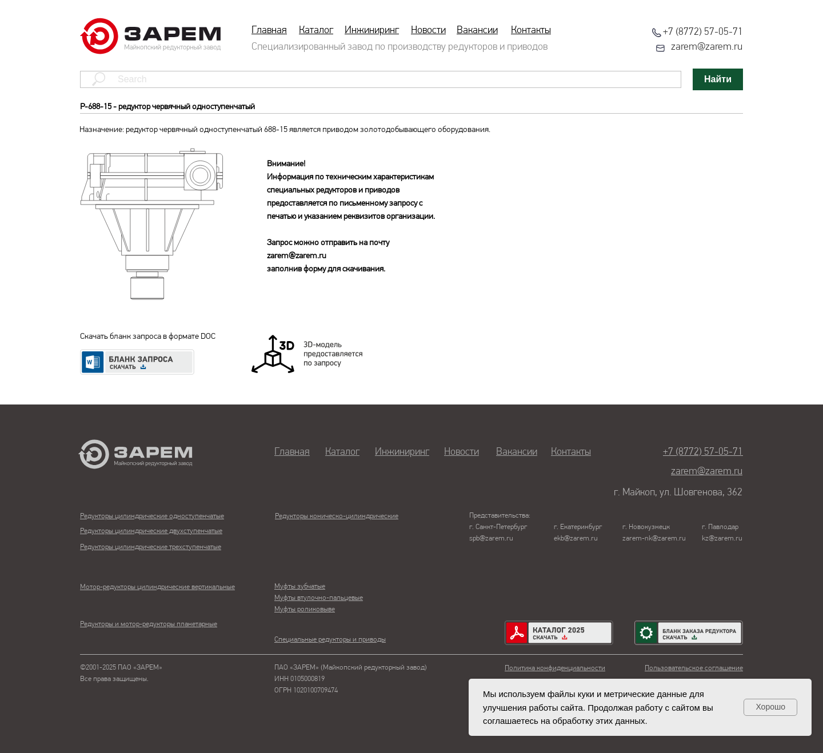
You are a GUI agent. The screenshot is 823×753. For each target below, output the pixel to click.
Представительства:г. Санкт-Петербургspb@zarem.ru (499, 527)
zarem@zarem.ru (706, 47)
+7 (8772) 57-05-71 (703, 32)
